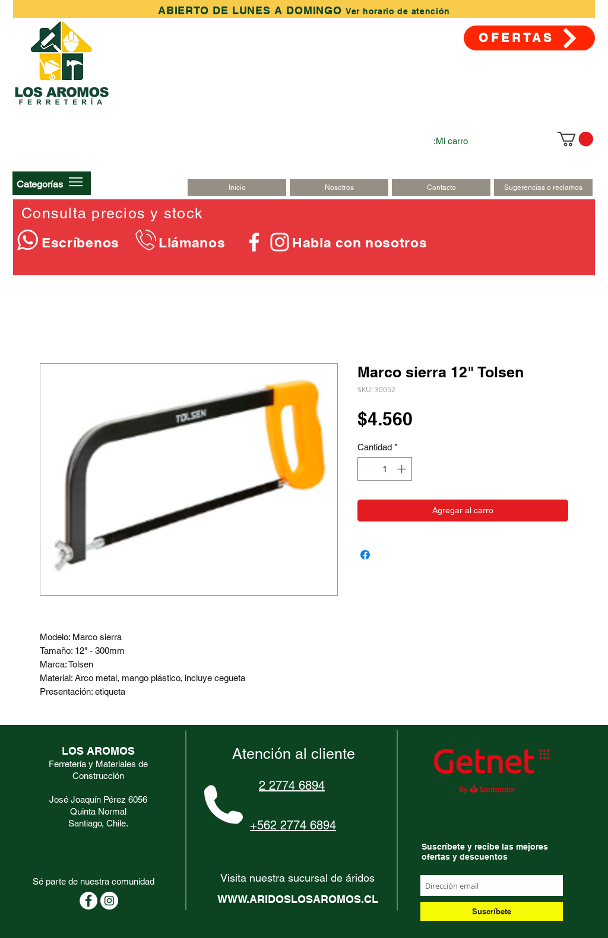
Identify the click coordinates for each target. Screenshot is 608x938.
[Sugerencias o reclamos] (543, 187)
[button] (40, 183)
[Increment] (403, 469)
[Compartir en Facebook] (365, 555)
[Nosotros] (339, 187)
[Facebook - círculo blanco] (88, 901)
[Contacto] (441, 187)
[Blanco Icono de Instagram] (279, 242)
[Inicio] (237, 187)
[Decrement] (367, 469)
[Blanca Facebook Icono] (254, 242)
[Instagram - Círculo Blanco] (109, 901)
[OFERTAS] (529, 38)
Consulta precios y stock (112, 213)
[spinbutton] (385, 469)
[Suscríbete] (491, 911)
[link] (575, 139)
